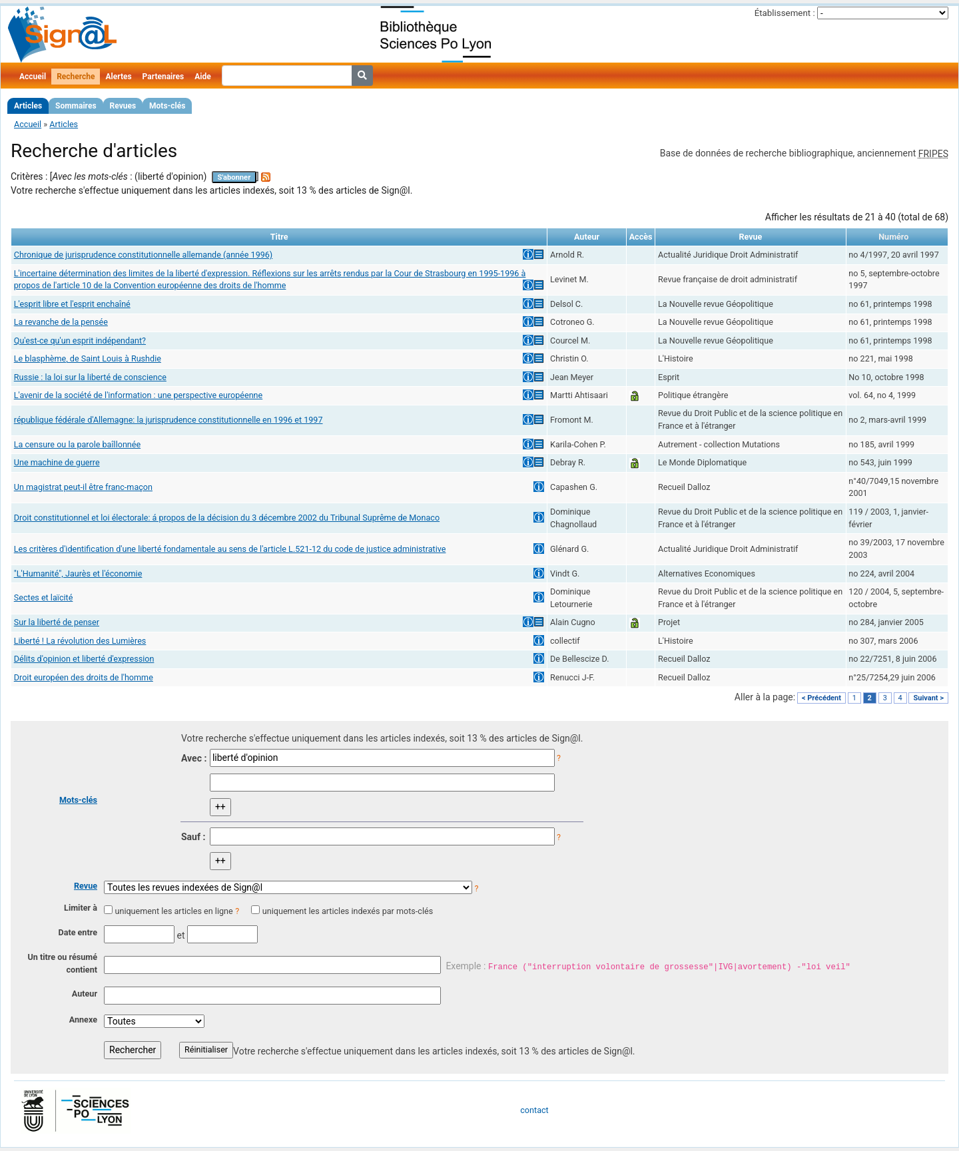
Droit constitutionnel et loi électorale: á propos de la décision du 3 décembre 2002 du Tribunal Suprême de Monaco (227, 518)
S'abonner (234, 177)
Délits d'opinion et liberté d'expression (84, 659)
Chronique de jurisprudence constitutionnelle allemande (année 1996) (143, 255)
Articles (28, 106)
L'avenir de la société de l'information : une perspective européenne (138, 395)
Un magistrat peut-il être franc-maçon (83, 487)
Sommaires (75, 106)
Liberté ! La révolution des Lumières (80, 641)
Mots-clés (167, 106)
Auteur (84, 994)
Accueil (32, 76)
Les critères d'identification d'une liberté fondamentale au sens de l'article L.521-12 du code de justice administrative (230, 549)
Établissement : (785, 13)
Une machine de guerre (57, 462)
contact (534, 1110)
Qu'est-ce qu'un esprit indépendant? (80, 340)
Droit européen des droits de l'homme (83, 677)
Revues (123, 106)
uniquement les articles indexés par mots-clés (347, 911)
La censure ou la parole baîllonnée (77, 444)
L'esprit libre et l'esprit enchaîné (72, 304)
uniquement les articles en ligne (173, 911)
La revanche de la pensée (61, 322)
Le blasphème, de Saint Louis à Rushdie (87, 358)
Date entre (77, 932)
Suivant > (928, 698)
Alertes (118, 76)
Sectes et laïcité (43, 597)
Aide (202, 76)
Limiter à (80, 908)
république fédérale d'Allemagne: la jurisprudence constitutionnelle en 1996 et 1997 (168, 420)
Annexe (83, 1020)
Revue (85, 886)
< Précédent (821, 698)
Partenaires (163, 76)
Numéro (893, 237)
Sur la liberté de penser (56, 622)
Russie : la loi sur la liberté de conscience (90, 377)
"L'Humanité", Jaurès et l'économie (78, 573)
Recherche (76, 76)
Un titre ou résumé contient (62, 963)
